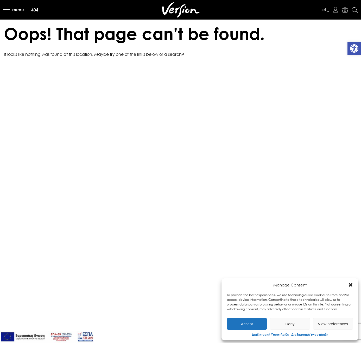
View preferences (333, 324)
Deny (289, 324)
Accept (247, 324)
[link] (354, 48)
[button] (350, 284)
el (324, 10)
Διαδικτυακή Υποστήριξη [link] (270, 334)
